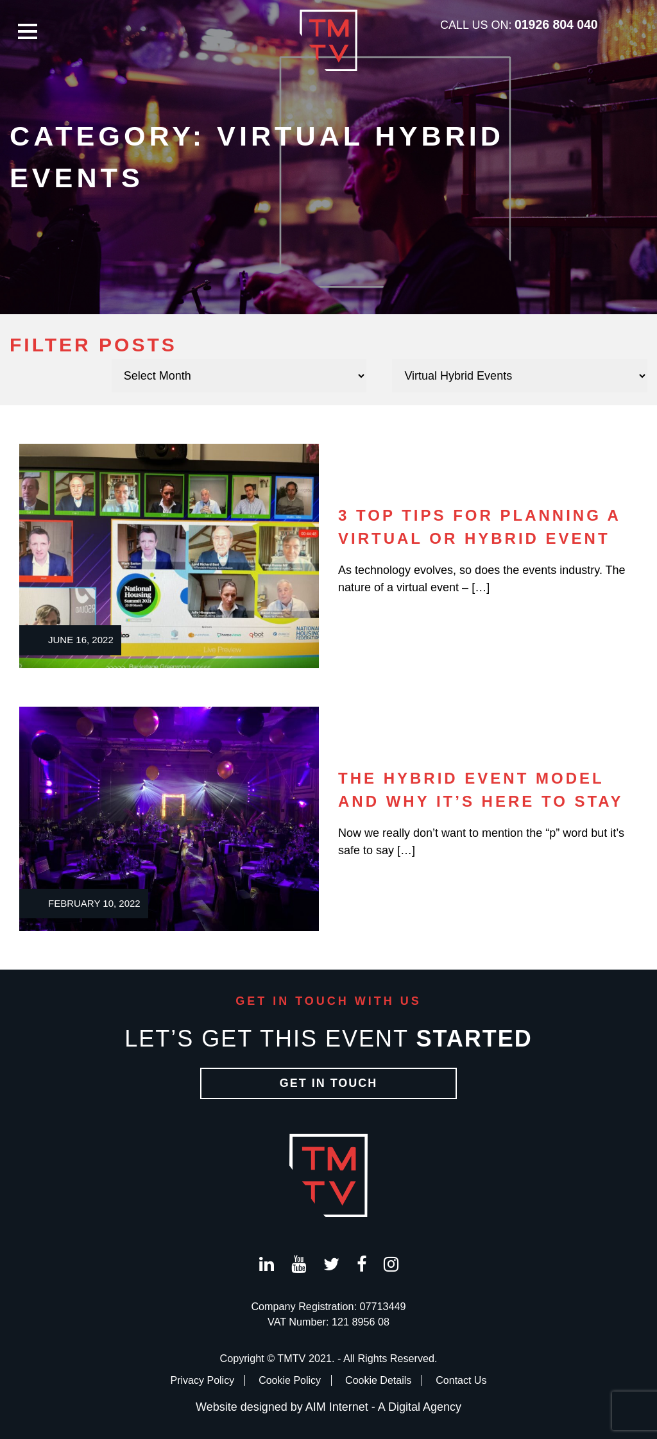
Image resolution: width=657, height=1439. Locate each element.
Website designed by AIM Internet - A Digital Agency (328, 1407)
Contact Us (461, 1380)
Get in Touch (329, 1083)
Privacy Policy (203, 1380)
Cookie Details (378, 1380)
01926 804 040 (556, 24)
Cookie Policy (290, 1380)
